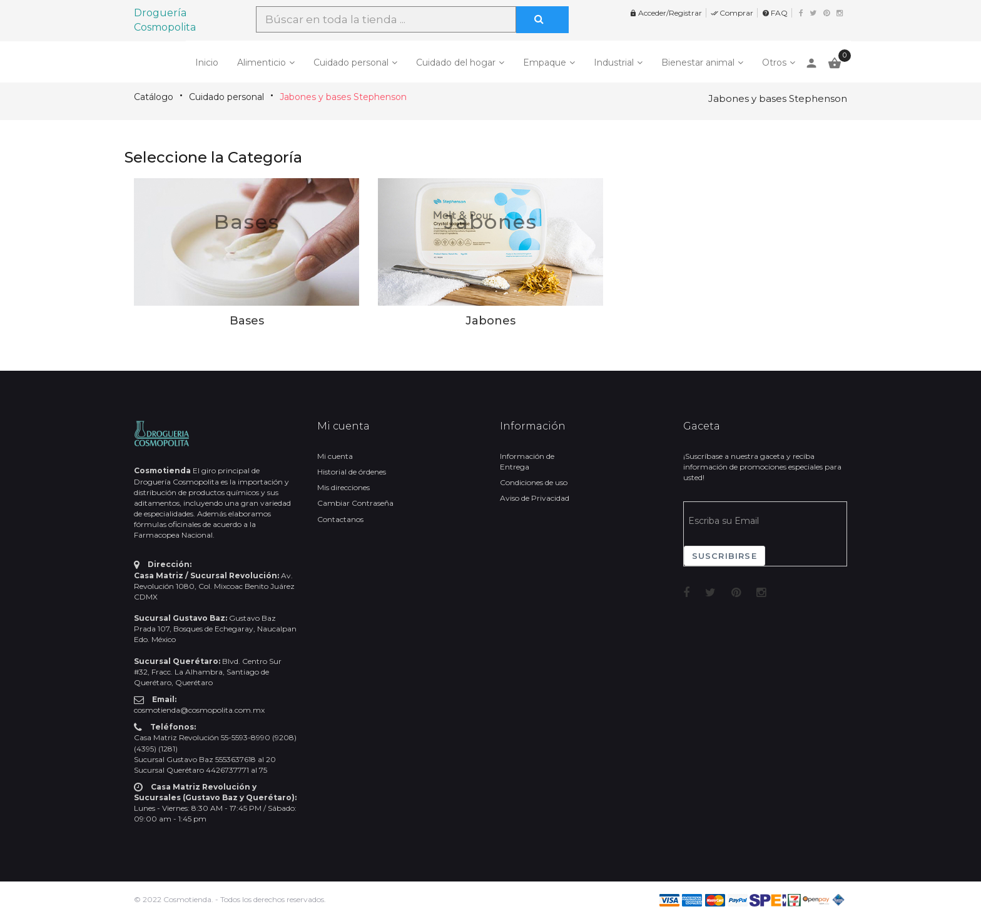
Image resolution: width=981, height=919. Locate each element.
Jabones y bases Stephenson (343, 97)
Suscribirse (724, 556)
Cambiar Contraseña (355, 503)
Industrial (614, 62)
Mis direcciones (343, 487)
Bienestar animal (697, 62)
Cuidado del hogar (456, 62)
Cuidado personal (351, 62)
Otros (774, 62)
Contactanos (340, 519)
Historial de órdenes (351, 471)
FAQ (775, 13)
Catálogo (153, 97)
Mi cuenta (335, 456)
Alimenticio (261, 62)
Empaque (544, 62)
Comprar (732, 13)
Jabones (490, 221)
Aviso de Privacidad (534, 498)
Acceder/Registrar (665, 13)
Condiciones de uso (533, 482)
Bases (247, 221)
